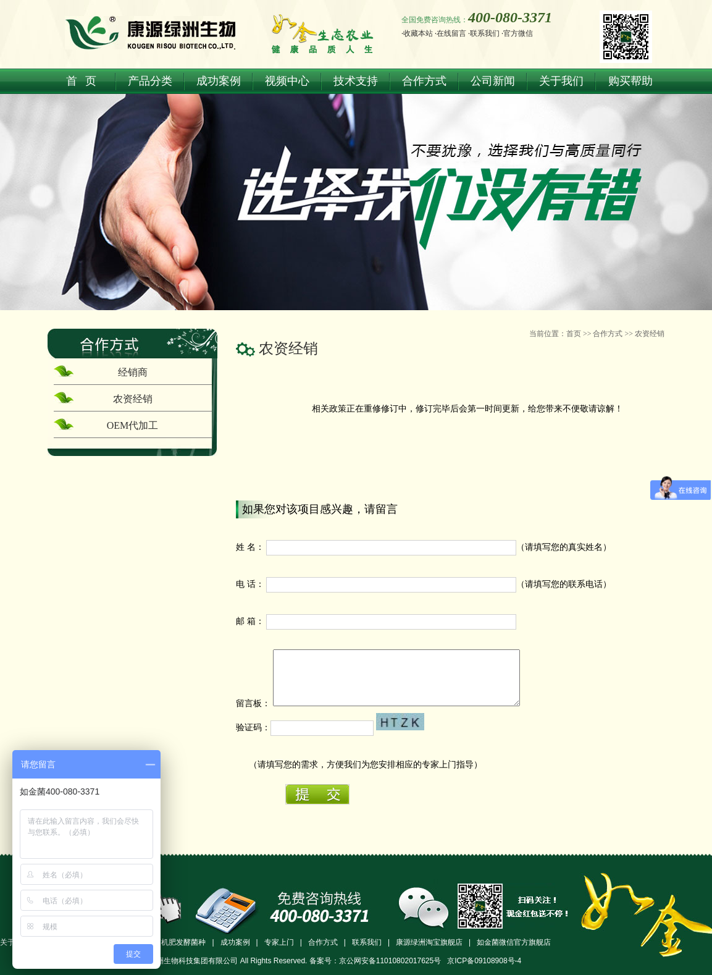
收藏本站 (418, 33)
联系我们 (485, 33)
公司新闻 (493, 81)
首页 (573, 333)
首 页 (81, 81)
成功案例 (218, 81)
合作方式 (424, 81)
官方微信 (518, 33)
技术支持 (355, 81)
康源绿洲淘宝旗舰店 (429, 942)
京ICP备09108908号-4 (484, 960)
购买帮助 (630, 81)
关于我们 (561, 81)
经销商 (133, 372)
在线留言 (451, 33)
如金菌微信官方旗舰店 (514, 942)
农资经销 (649, 333)
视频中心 (287, 81)
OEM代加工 (133, 425)
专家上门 (279, 942)
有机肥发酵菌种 (180, 942)
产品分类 (150, 81)
